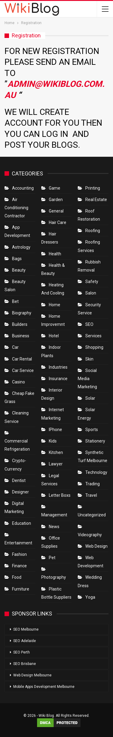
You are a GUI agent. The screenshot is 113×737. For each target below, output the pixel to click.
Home (54, 304)
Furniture (20, 589)
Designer (20, 492)
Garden (56, 199)
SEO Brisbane (24, 664)
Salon (90, 293)
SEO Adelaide (24, 641)
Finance (19, 565)
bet (15, 301)
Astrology (21, 247)
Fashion (19, 554)
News (54, 526)
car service (23, 370)
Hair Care (57, 222)
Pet (52, 557)
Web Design (96, 546)
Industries (58, 367)
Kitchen (56, 452)
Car (15, 347)
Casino (18, 382)
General (56, 211)
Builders (19, 324)
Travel (91, 495)
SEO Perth (21, 652)
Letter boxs (60, 495)
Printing (92, 188)
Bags (17, 258)
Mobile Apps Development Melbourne (43, 687)
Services (93, 335)
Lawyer (56, 463)
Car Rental (22, 359)
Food (16, 577)
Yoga (90, 597)
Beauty (19, 270)
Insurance (58, 378)
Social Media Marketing (87, 378)
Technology (96, 472)
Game (54, 188)
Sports (91, 429)
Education (21, 523)
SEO (89, 324)
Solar (90, 398)
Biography (21, 312)
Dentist (19, 480)
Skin (89, 359)
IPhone (55, 429)
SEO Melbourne (26, 629)
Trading (92, 483)
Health (55, 253)
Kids (53, 441)
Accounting (23, 188)
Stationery (95, 441)
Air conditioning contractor (16, 207)
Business (20, 335)
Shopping (94, 347)
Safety (91, 281)
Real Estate (96, 199)
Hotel (54, 335)
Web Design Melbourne (32, 675)
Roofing (92, 230)
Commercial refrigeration (17, 445)
